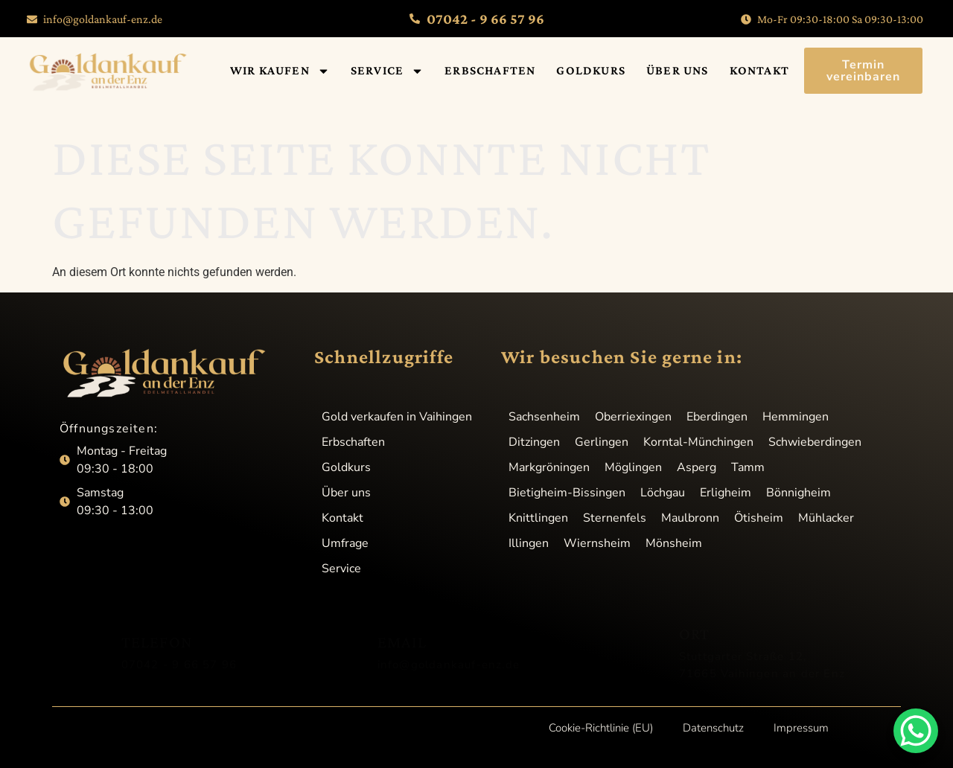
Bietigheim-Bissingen (567, 492)
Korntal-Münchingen (698, 442)
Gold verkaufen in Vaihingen (397, 417)
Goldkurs (590, 70)
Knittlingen (538, 518)
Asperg (696, 467)
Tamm (748, 467)
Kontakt (759, 70)
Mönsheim (674, 543)
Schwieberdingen (814, 442)
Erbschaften (489, 70)
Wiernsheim (597, 543)
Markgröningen (549, 467)
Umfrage (345, 543)
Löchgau (662, 492)
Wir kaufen (280, 71)
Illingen (529, 543)
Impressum (801, 727)
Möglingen (633, 467)
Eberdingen (717, 417)
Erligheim (725, 492)
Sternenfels (614, 518)
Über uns (677, 70)
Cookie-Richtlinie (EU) (601, 727)
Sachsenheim (544, 417)
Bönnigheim (798, 492)
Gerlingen (601, 442)
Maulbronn (690, 518)
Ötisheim (758, 518)
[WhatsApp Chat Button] (915, 730)
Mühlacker (826, 518)
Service (387, 71)
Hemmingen (795, 417)
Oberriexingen (633, 417)
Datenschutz (713, 727)
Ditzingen (534, 442)
